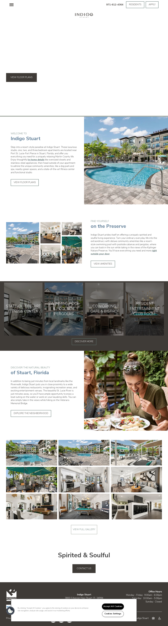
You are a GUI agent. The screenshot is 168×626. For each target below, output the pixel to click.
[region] (74, 610)
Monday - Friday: (134, 595)
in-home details (36, 160)
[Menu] (11, 4)
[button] (135, 4)
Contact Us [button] (84, 568)
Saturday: (137, 598)
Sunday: (150, 602)
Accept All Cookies (112, 607)
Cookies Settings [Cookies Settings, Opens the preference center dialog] (113, 614)
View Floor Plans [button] (21, 77)
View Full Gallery (84, 529)
